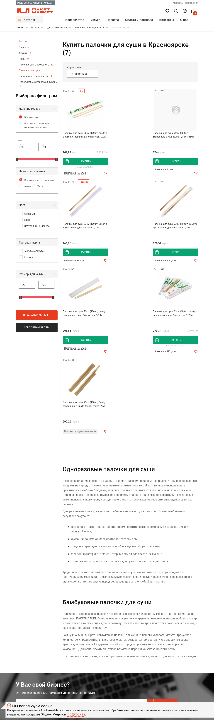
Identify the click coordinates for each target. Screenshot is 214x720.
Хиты (40, 186)
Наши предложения (32, 171)
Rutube (120, 678)
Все (23, 41)
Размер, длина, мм (31, 274)
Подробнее (76, 714)
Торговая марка (29, 242)
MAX (119, 653)
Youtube (121, 686)
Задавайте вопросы (184, 660)
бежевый (29, 213)
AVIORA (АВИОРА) (34, 251)
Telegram (121, 661)
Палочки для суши (31, 70)
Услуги (95, 20)
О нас (184, 20)
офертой (104, 698)
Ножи (24, 58)
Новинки (49, 180)
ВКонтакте (122, 670)
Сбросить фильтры (36, 327)
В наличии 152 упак (75, 173)
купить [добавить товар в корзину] (84, 161)
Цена (19, 140)
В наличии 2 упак (120, 169)
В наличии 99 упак (168, 169)
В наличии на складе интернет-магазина (36, 125)
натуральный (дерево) (37, 226)
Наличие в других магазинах (80, 344)
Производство (73, 20)
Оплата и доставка (139, 20)
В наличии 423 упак (168, 264)
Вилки (24, 47)
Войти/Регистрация (185, 2)
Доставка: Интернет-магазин (35, 2)
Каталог (29, 20)
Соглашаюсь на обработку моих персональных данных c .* (75, 626)
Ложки (25, 53)
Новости (113, 20)
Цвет (22, 205)
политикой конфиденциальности (107, 626)
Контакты (166, 20)
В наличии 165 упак (121, 261)
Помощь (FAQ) (71, 665)
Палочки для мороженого (36, 64)
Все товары (31, 117)
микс (27, 220)
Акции (28, 186)
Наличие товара (29, 108)
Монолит (29, 257)
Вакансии (22, 671)
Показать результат (36, 315)
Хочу (184, 618)
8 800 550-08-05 (182, 653)
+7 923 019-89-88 (182, 667)
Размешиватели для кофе (35, 76)
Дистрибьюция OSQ (28, 653)
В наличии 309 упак (75, 261)
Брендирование (73, 659)
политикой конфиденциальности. (130, 698)
